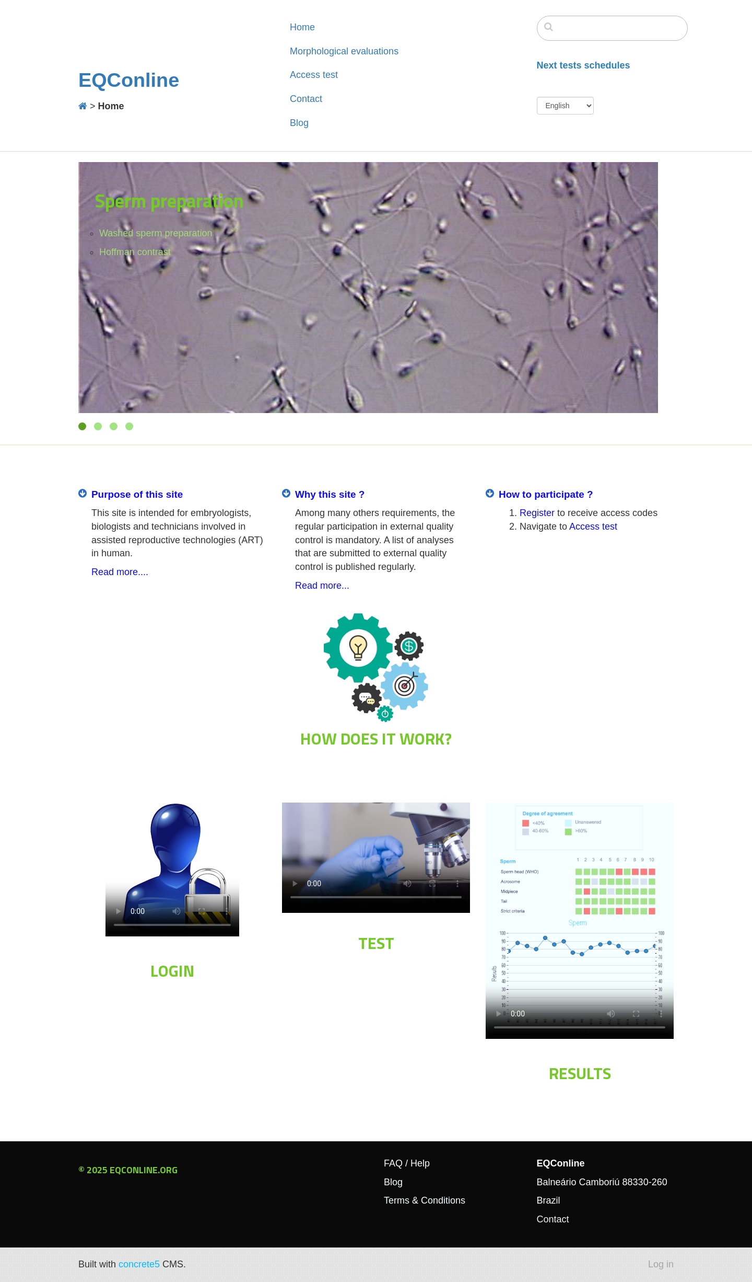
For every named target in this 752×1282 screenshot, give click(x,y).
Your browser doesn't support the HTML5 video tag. (172, 869)
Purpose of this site (137, 494)
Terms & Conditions (424, 1200)
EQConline (128, 80)
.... (143, 572)
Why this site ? (330, 494)
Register (537, 513)
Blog (299, 123)
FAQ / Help (407, 1163)
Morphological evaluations (344, 51)
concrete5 (139, 1264)
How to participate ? (546, 494)
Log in (661, 1264)
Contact (306, 99)
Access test (314, 75)
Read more (114, 572)
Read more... (322, 585)
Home (302, 27)
